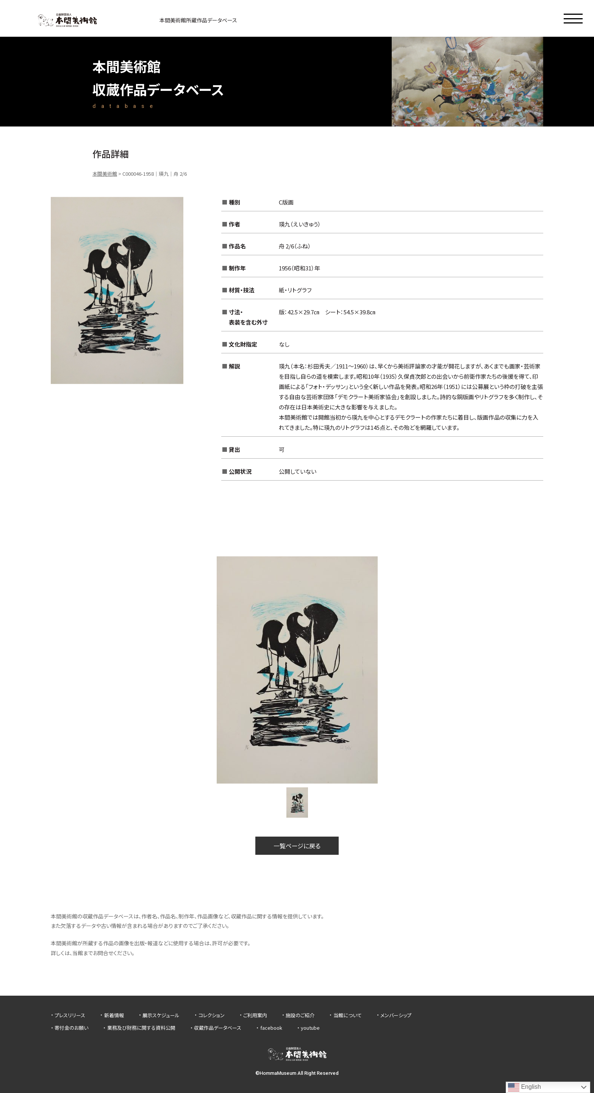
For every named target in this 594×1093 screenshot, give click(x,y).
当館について (347, 1015)
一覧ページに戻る (297, 845)
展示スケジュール (161, 1015)
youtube (310, 1027)
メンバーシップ (395, 1015)
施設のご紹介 (300, 1015)
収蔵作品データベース (217, 1027)
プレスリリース (70, 1015)
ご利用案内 (255, 1015)
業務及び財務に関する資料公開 (141, 1027)
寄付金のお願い (71, 1027)
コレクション (212, 1015)
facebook (271, 1027)
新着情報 (114, 1015)
